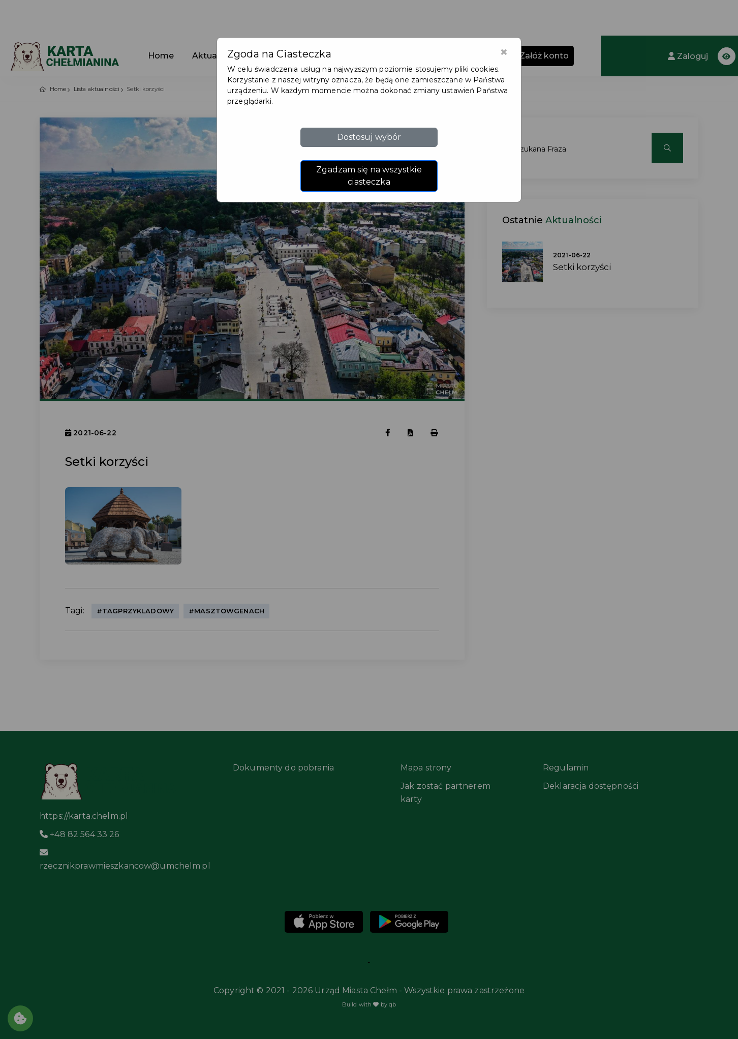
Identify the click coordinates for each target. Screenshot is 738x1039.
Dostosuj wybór (369, 137)
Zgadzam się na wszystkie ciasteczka (368, 176)
